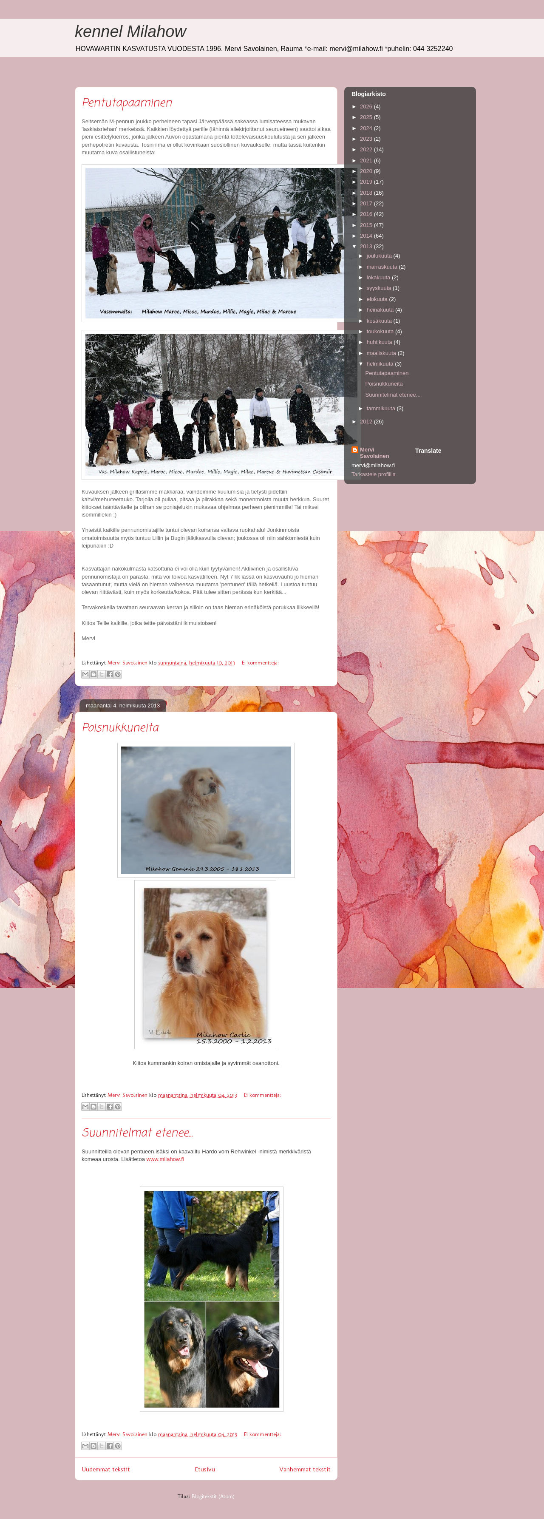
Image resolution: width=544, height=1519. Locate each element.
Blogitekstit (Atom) (213, 1496)
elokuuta (378, 299)
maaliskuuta (382, 353)
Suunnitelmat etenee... (137, 1133)
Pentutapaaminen (127, 103)
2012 (367, 421)
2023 (367, 139)
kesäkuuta (380, 321)
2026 (367, 106)
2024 (367, 128)
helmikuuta (381, 364)
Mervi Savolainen (374, 452)
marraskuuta (383, 267)
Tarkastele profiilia (373, 474)
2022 (367, 149)
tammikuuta (382, 408)
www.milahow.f (165, 1159)
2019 (367, 182)
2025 (367, 117)
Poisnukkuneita (120, 728)
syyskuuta (380, 288)
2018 (367, 193)
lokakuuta (379, 277)
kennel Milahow (130, 31)
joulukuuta (380, 256)
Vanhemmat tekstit (305, 1469)
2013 (367, 246)
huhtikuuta (380, 342)
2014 (367, 236)
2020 (367, 171)
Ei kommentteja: (260, 662)
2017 (367, 203)
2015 (367, 225)
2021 (367, 160)
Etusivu (205, 1469)
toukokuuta (381, 331)
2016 (367, 214)
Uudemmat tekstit (106, 1469)
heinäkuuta (381, 310)
